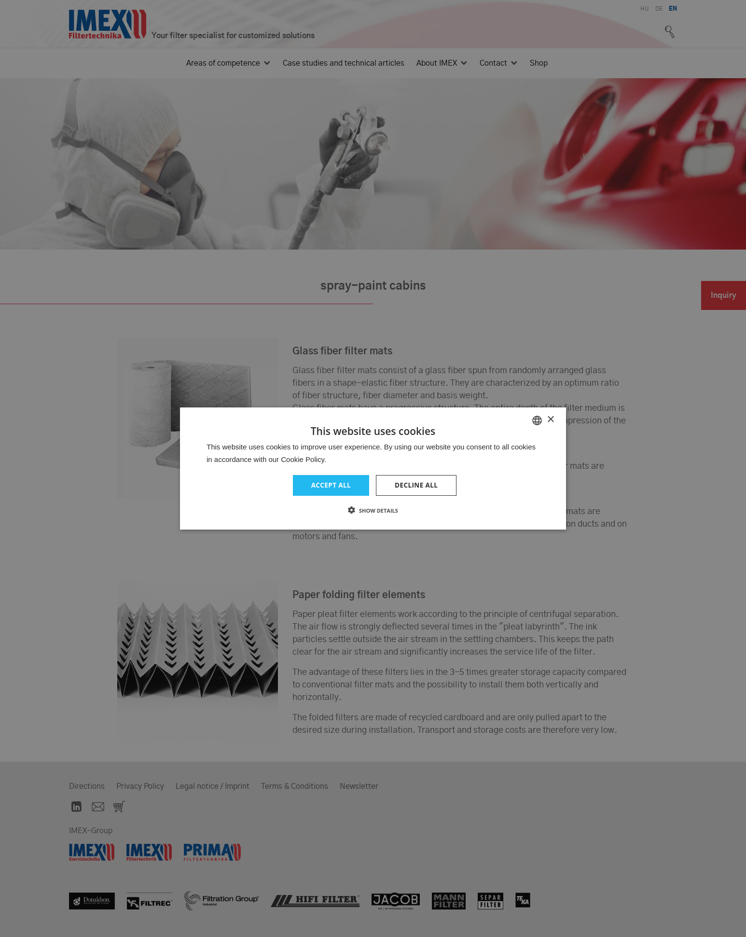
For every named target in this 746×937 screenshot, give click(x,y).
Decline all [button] (417, 485)
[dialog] (373, 468)
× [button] (550, 419)
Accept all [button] (330, 485)
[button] (373, 511)
